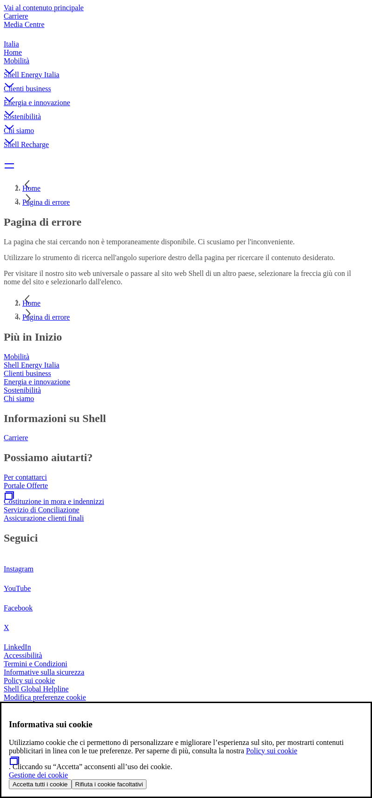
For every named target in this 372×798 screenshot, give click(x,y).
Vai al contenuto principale (44, 8)
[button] (186, 64)
